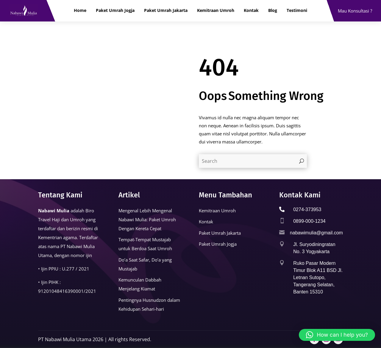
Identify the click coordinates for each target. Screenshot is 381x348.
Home (80, 10)
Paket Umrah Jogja (115, 10)
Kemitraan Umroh (215, 10)
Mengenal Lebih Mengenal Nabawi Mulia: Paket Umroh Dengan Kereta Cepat (147, 219)
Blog (272, 10)
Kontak (251, 10)
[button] (337, 335)
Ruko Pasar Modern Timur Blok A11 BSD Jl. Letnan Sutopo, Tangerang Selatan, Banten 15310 (318, 277)
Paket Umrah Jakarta (166, 10)
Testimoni (297, 10)
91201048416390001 (61, 291)
